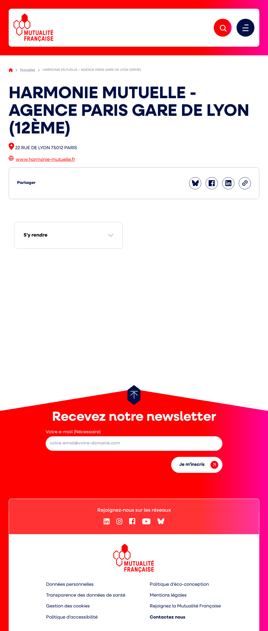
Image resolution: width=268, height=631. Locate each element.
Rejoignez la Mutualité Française (185, 606)
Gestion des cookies (68, 606)
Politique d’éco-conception (179, 584)
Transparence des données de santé (85, 595)
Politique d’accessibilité (72, 616)
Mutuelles (27, 70)
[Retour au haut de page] (134, 395)
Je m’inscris (198, 465)
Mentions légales (168, 595)
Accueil (11, 71)
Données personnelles (70, 584)
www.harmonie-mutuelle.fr (45, 160)
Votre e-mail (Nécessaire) (73, 432)
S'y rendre (35, 235)
